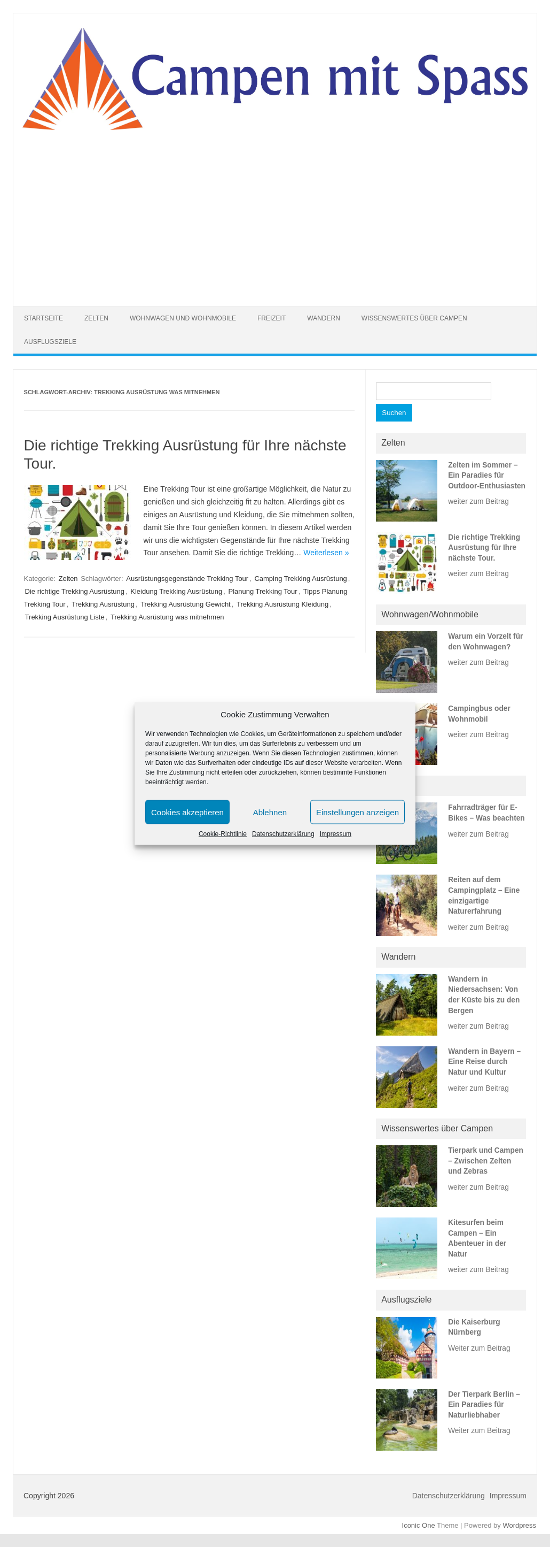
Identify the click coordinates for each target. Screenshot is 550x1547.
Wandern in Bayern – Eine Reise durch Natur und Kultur (484, 1061)
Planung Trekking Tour (263, 591)
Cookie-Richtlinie (223, 834)
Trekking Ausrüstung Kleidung (282, 604)
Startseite (43, 318)
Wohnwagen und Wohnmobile (183, 318)
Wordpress (519, 1525)
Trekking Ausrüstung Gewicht (185, 604)
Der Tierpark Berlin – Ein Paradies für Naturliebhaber (484, 1404)
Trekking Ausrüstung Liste (65, 617)
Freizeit (271, 318)
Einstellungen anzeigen (357, 811)
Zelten (96, 318)
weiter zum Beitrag (478, 501)
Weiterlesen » (326, 552)
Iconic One (418, 1525)
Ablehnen (270, 811)
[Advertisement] (275, 211)
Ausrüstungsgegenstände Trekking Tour (187, 579)
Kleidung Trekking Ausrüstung (176, 591)
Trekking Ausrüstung (103, 604)
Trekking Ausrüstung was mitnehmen (167, 617)
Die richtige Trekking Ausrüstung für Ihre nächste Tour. (484, 547)
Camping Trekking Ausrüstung (300, 579)
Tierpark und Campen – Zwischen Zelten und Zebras (485, 1160)
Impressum (335, 834)
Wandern (323, 318)
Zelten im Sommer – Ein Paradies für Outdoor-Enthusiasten (486, 475)
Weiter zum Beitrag (479, 1348)
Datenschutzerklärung (283, 834)
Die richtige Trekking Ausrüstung (74, 591)
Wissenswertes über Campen (414, 318)
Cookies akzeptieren (187, 811)
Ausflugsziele (50, 342)
